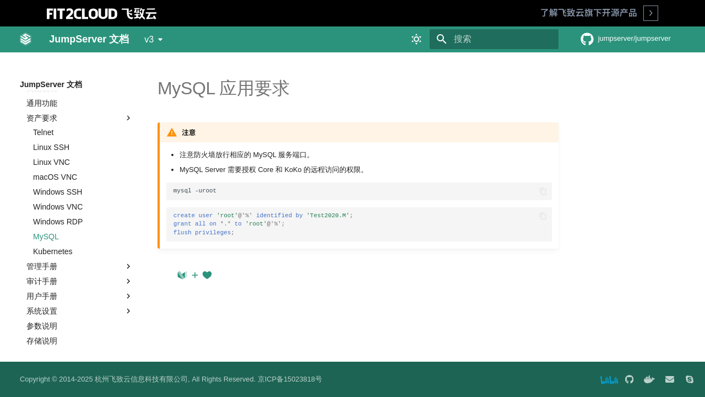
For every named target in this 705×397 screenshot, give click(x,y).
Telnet (43, 114)
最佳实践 (35, 338)
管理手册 (79, 249)
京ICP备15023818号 (290, 379)
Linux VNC (51, 144)
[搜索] (494, 39)
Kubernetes (53, 233)
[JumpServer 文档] (25, 39)
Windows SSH (57, 174)
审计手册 (79, 264)
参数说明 (41, 308)
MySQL (46, 218)
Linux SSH (51, 129)
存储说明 (41, 323)
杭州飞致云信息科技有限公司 (141, 379)
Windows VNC (58, 189)
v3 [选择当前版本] (149, 39)
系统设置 (79, 293)
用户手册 (79, 278)
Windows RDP (58, 204)
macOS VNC (55, 159)
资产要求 (79, 100)
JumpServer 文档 (51, 84)
